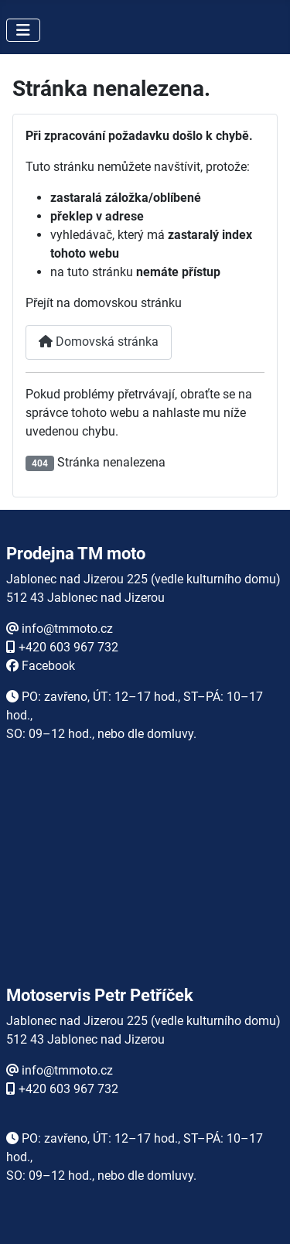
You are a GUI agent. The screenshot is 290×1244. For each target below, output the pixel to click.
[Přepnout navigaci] (23, 30)
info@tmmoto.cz (67, 628)
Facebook (48, 665)
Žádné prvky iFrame (145, 880)
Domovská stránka (99, 341)
